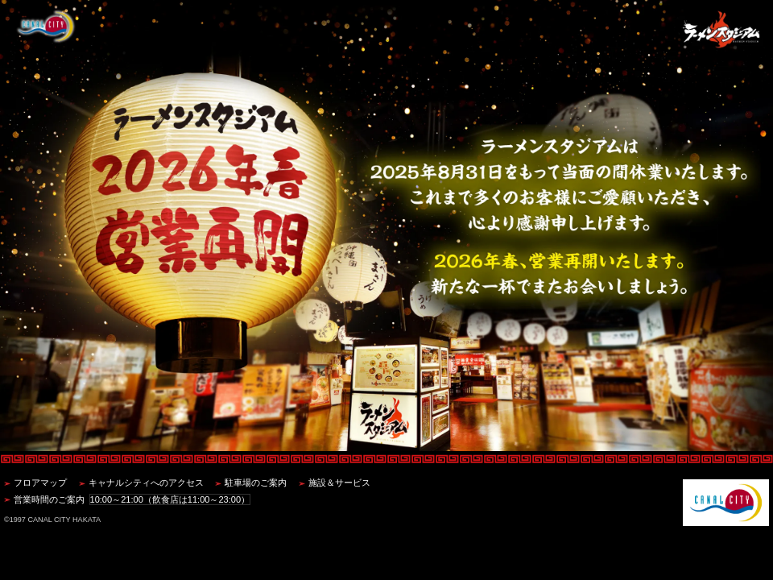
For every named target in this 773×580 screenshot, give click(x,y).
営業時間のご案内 (132, 499)
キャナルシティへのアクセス (146, 482)
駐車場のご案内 (256, 482)
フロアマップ (40, 482)
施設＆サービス (339, 482)
